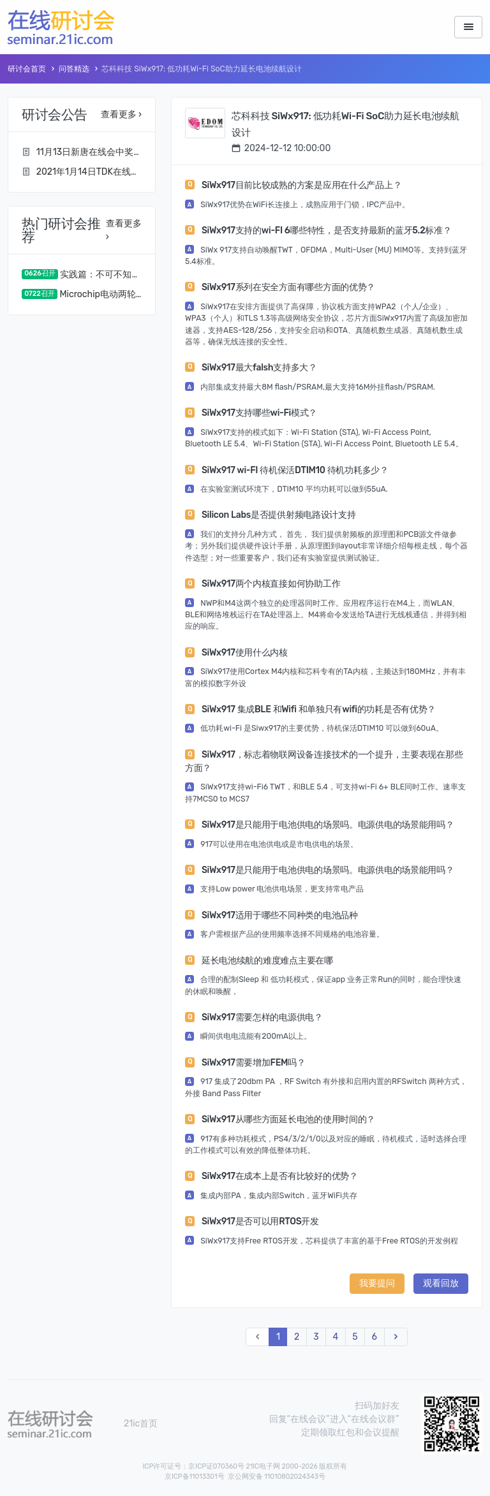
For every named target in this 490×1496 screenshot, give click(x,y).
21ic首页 (141, 1423)
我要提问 (377, 1283)
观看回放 (441, 1283)
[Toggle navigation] (468, 27)
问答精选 (74, 68)
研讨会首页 (27, 68)
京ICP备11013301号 (195, 1476)
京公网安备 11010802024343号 (276, 1476)
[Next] (396, 1337)
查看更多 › (121, 114)
